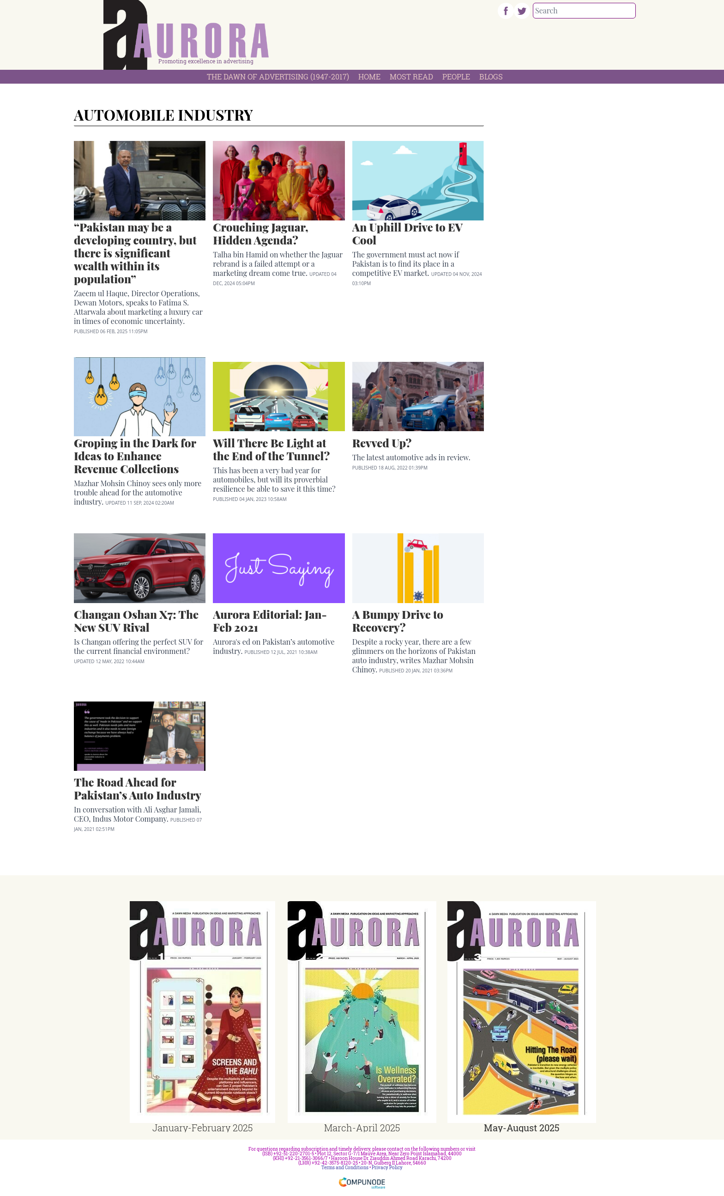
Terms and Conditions (344, 1168)
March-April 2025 (362, 1128)
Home (369, 76)
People (456, 76)
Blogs (491, 76)
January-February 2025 (202, 1128)
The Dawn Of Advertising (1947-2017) (278, 76)
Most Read (411, 76)
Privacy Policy (387, 1168)
